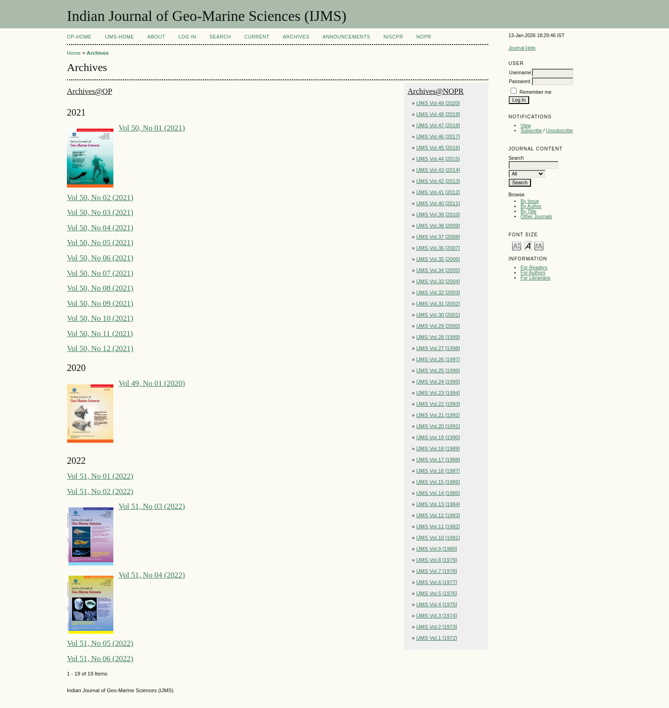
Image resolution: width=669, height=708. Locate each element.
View (525, 125)
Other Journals (536, 216)
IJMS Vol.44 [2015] (438, 159)
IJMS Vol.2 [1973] (436, 627)
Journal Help (521, 48)
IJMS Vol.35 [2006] (438, 259)
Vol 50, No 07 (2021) (100, 273)
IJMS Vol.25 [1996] (438, 370)
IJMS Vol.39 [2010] (438, 214)
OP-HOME (79, 36)
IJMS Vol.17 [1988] (438, 459)
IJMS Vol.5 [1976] (436, 593)
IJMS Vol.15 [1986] (438, 482)
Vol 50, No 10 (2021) (100, 318)
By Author (530, 206)
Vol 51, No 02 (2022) (100, 491)
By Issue (529, 201)
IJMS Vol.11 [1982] (438, 526)
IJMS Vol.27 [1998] (438, 348)
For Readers (533, 267)
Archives (296, 36)
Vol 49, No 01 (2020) (151, 383)
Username (520, 72)
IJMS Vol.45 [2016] (438, 147)
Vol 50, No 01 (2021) (151, 127)
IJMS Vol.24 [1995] (438, 381)
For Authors (532, 272)
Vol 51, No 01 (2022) (100, 476)
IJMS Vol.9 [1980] (436, 549)
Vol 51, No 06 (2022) (100, 658)
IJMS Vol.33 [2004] (438, 281)
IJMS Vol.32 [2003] (438, 292)
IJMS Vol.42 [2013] (438, 181)
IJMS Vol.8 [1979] (436, 560)
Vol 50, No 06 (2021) (100, 257)
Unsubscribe (559, 130)
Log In (187, 36)
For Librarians (535, 277)
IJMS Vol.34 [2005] (438, 270)
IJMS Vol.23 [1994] (438, 393)
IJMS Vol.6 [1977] (436, 582)
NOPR (423, 36)
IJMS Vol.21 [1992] (438, 415)
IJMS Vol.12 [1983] (438, 515)
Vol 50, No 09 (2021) (100, 303)
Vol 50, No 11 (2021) (100, 333)
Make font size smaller (516, 245)
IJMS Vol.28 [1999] (438, 337)
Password (519, 81)
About (156, 36)
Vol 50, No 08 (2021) (100, 288)
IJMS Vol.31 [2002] (438, 303)
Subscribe (531, 130)
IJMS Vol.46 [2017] (438, 136)
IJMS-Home (119, 36)
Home (74, 53)
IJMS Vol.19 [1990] (438, 437)
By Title (528, 211)
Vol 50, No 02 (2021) (100, 197)
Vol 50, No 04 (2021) (100, 227)
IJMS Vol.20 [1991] (438, 426)
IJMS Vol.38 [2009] (438, 225)
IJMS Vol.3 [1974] (436, 615)
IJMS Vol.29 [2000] (438, 326)
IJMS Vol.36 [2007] (438, 248)
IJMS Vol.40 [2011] (438, 203)
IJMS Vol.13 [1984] (438, 504)
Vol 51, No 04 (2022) (151, 575)
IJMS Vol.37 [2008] (438, 237)
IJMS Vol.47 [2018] (438, 125)
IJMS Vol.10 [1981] (438, 537)
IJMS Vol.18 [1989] (438, 448)
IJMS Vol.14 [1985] (438, 493)
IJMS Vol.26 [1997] (438, 359)
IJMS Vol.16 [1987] (438, 471)
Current (256, 36)
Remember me (535, 92)
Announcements (346, 36)
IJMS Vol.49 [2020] (438, 103)
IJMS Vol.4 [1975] (436, 604)
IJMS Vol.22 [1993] (438, 404)
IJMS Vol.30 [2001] (438, 315)
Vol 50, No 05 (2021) (100, 242)
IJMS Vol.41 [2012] (438, 192)
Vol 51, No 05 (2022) (100, 643)
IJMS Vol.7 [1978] (436, 571)
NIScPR (393, 36)
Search (220, 36)
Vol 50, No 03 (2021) (100, 212)
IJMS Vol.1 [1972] (436, 638)
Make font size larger (539, 245)
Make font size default (527, 245)
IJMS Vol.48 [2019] (438, 114)
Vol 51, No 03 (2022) (151, 506)
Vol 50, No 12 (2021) (100, 348)
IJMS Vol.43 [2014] (438, 170)
